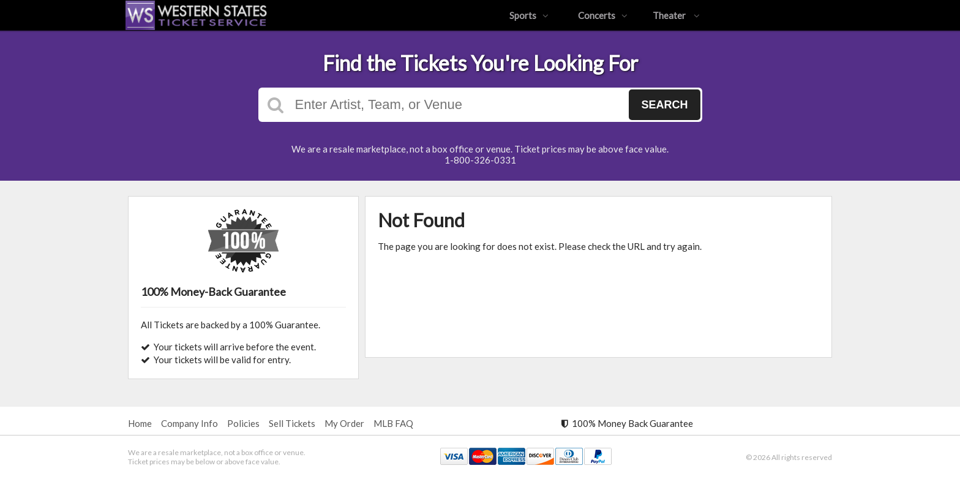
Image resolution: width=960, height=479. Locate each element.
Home (140, 423)
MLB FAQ (393, 423)
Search (664, 105)
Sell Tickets (292, 423)
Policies (243, 423)
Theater (676, 15)
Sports (529, 15)
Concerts (603, 15)
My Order (344, 423)
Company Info (189, 423)
